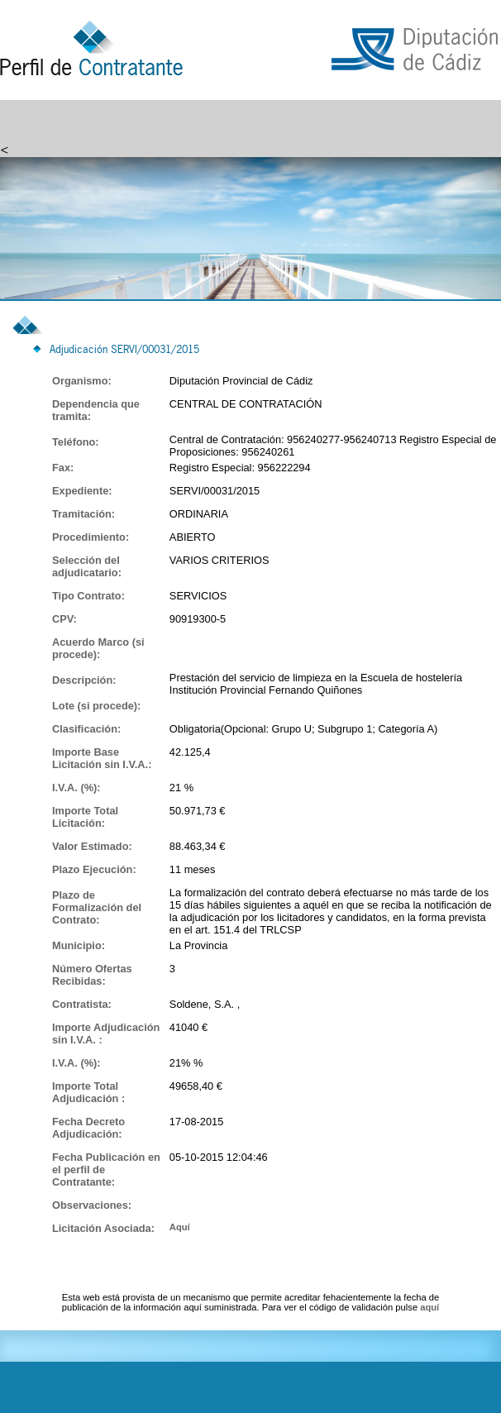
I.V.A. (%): (76, 787)
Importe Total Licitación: (85, 816)
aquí (429, 1307)
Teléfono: (75, 442)
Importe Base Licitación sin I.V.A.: (101, 758)
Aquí (179, 1227)
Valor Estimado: (92, 846)
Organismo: (82, 381)
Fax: (63, 467)
